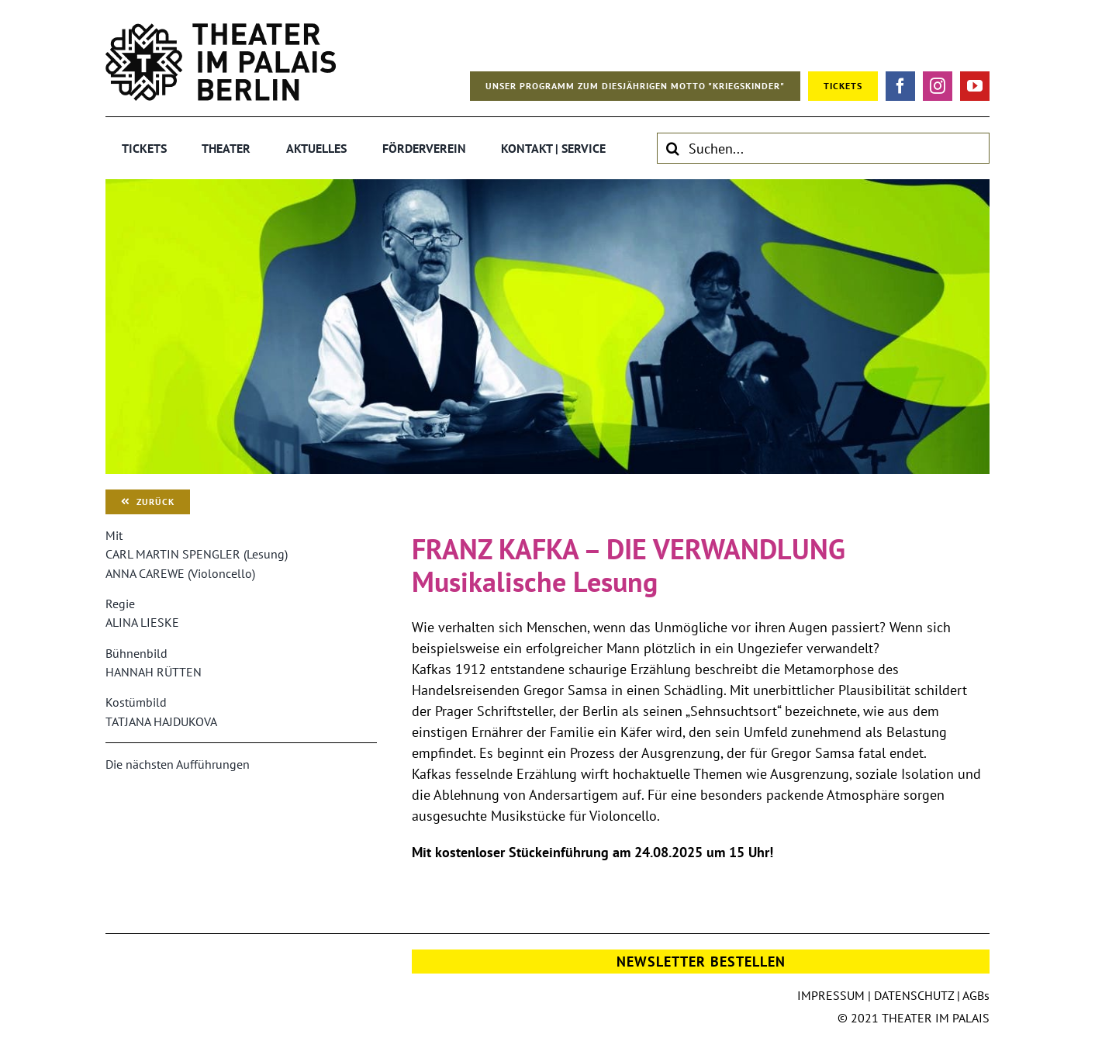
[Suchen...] (823, 148)
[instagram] (937, 86)
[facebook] (900, 86)
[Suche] (672, 148)
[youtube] (975, 86)
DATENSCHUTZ (914, 995)
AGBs (976, 995)
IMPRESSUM (831, 995)
